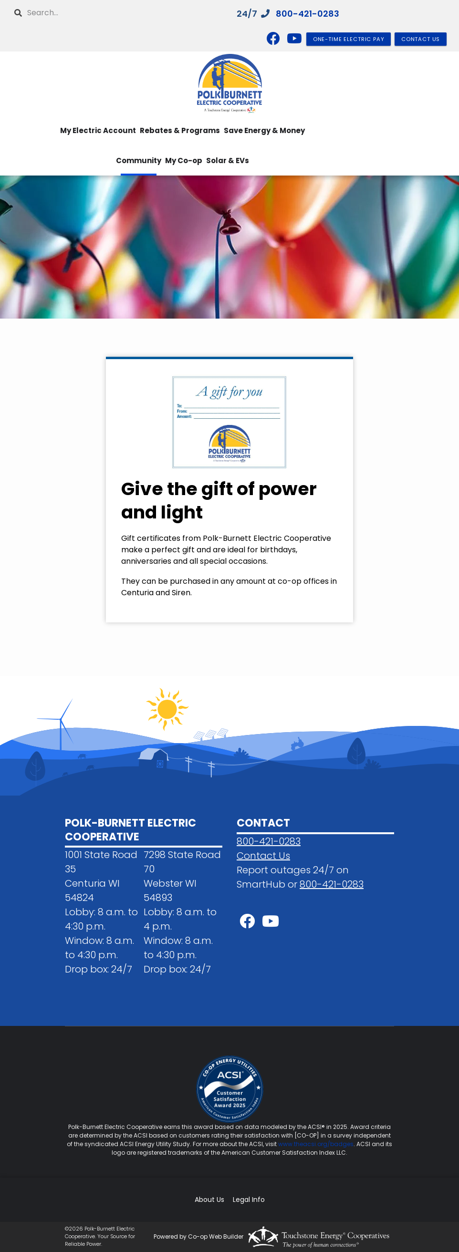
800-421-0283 (307, 14)
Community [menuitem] (138, 160)
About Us (209, 1199)
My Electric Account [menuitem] (98, 130)
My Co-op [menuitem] (183, 160)
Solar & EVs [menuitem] (227, 160)
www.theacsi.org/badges (316, 1144)
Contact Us (263, 855)
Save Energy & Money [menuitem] (264, 130)
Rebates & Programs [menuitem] (180, 130)
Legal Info (249, 1199)
